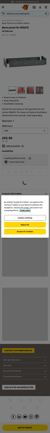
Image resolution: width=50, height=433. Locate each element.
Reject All (25, 225)
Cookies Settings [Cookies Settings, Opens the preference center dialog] (25, 218)
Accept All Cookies (25, 231)
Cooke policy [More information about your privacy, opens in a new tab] (25, 210)
